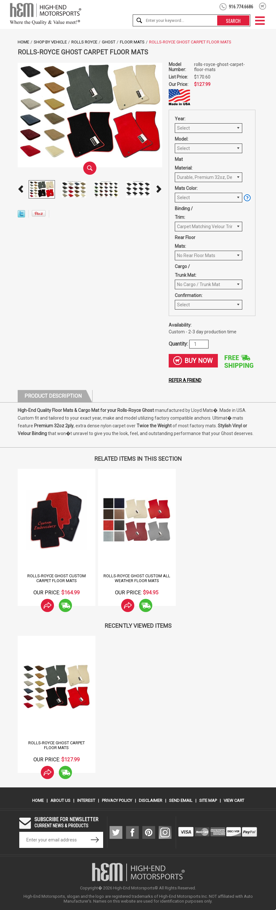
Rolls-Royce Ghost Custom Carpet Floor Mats (56, 578)
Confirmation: (188, 295)
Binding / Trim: (184, 213)
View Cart (234, 800)
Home (23, 42)
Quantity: (179, 343)
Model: (181, 139)
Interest (86, 800)
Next (159, 189)
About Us (60, 800)
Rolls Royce (84, 42)
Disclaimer (150, 800)
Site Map (208, 800)
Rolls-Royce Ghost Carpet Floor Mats (56, 745)
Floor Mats (132, 42)
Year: (180, 118)
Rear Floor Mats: (185, 242)
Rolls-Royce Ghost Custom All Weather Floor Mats (136, 578)
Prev (21, 189)
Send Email (180, 800)
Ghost (108, 42)
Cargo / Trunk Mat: (185, 271)
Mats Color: (186, 188)
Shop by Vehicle (50, 42)
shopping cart (262, 6)
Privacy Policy (117, 800)
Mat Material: (183, 164)
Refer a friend (185, 380)
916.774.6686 (241, 6)
